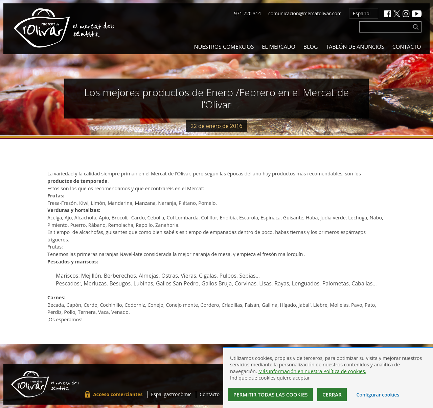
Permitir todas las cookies (270, 394)
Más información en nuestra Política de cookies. (312, 371)
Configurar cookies (378, 394)
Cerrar (332, 394)
